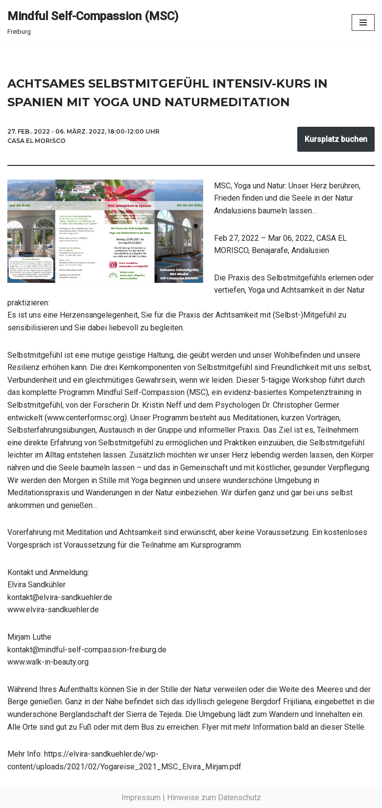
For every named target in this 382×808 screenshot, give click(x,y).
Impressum (141, 797)
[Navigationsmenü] (363, 22)
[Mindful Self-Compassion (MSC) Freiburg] (92, 22)
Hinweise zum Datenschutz (214, 797)
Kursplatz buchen (336, 139)
